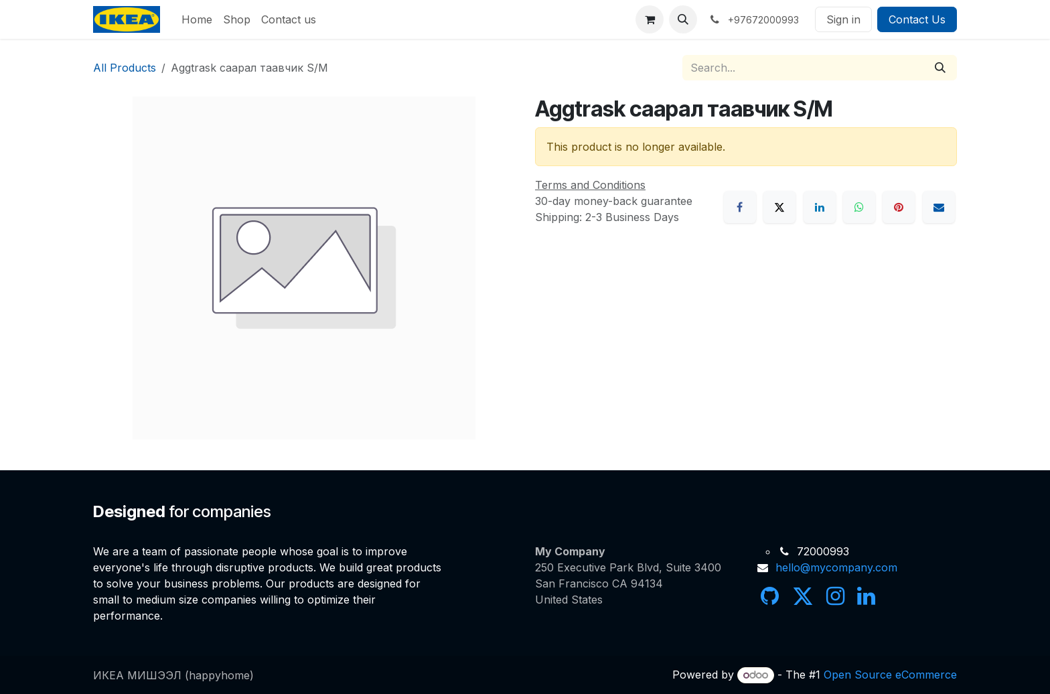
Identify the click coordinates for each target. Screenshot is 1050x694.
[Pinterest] (899, 207)
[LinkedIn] (820, 207)
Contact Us (917, 19)
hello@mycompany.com (836, 567)
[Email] (939, 207)
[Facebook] (740, 207)
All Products (124, 67)
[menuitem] (197, 19)
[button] (683, 19)
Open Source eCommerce (890, 674)
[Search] (940, 67)
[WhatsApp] (859, 207)
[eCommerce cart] (649, 19)
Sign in (843, 19)
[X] (779, 207)
